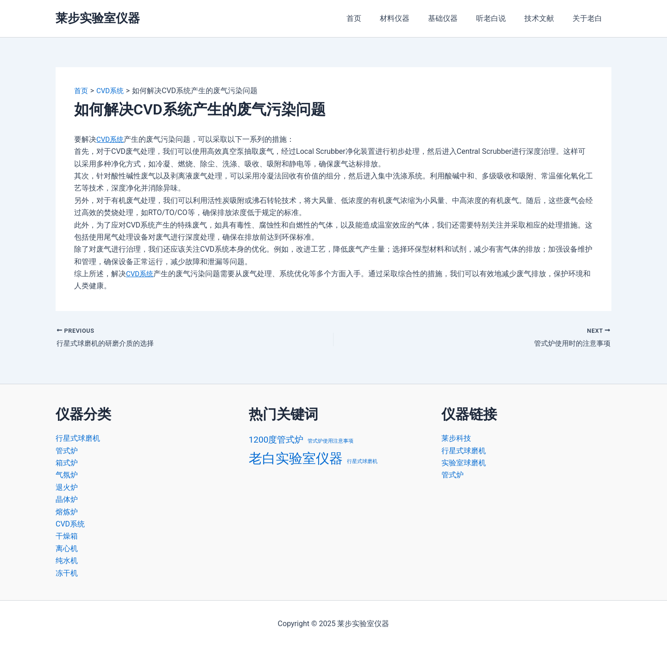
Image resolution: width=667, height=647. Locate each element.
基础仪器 (456, 18)
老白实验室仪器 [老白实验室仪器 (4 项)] (296, 458)
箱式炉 (67, 462)
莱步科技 (456, 438)
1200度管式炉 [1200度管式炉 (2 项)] (276, 439)
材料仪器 (411, 18)
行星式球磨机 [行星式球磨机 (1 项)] (362, 461)
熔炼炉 (67, 511)
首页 (374, 18)
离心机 (67, 548)
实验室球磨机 (463, 462)
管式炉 (67, 450)
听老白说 (500, 18)
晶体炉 (67, 499)
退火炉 (67, 487)
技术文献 (545, 18)
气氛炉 (67, 474)
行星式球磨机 (78, 438)
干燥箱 (67, 536)
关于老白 (589, 18)
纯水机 (67, 560)
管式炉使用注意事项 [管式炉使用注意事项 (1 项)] (330, 441)
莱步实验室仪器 (98, 18)
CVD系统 (111, 139)
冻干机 (67, 573)
